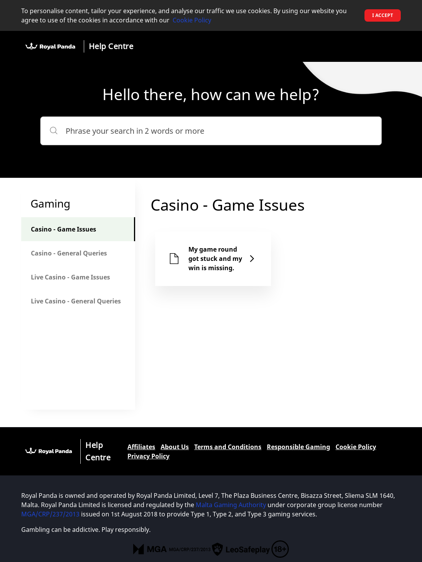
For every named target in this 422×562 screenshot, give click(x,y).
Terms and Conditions (227, 447)
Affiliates (141, 447)
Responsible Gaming (298, 447)
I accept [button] (382, 15)
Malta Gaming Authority (231, 505)
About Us (175, 447)
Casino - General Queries (69, 253)
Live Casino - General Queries (76, 301)
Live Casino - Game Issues (70, 277)
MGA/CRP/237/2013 (50, 514)
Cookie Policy (192, 20)
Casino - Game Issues (63, 229)
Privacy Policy (148, 456)
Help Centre (111, 46)
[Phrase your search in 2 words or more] (211, 130)
